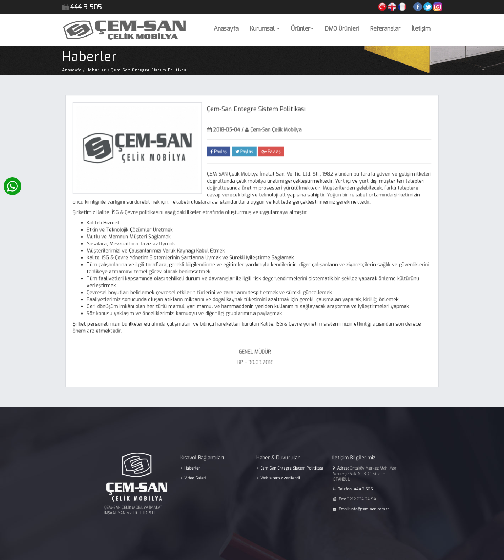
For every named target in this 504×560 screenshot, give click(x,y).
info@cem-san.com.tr (351, 505)
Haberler (201, 470)
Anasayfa (226, 28)
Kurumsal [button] (265, 28)
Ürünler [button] (302, 28)
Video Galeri (204, 479)
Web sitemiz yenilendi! (276, 479)
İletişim (421, 28)
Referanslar (385, 28)
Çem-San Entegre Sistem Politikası (285, 470)
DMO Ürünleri (342, 28)
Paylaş (220, 153)
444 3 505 (346, 488)
